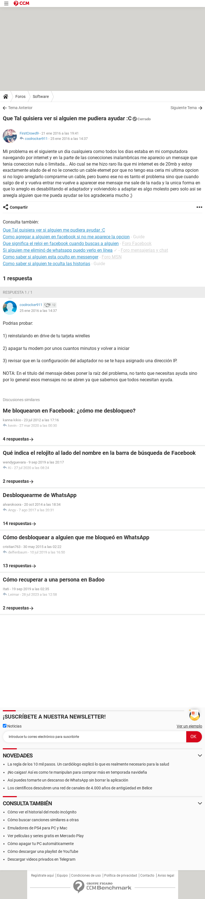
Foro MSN (112, 257)
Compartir (19, 207)
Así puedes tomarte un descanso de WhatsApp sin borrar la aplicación (68, 780)
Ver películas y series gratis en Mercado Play (46, 836)
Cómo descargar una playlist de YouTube (43, 851)
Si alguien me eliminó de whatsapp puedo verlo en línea (58, 250)
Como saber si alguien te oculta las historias (46, 263)
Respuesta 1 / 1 (17, 292)
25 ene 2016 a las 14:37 (69, 139)
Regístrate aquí (42, 875)
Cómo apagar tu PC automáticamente (41, 843)
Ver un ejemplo (189, 726)
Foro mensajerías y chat (144, 250)
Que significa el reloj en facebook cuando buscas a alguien (61, 243)
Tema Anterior (20, 107)
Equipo (62, 875)
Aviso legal (166, 875)
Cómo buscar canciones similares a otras (43, 820)
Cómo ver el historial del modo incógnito (42, 812)
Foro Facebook (137, 243)
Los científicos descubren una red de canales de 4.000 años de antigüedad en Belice (80, 788)
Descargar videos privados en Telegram (41, 859)
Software (41, 96)
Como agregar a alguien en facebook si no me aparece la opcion (66, 236)
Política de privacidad (120, 875)
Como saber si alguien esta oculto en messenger (50, 257)
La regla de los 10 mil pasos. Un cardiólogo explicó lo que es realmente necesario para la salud (88, 764)
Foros (20, 96)
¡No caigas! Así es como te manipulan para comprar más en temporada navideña (77, 772)
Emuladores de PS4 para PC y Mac (37, 828)
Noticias (12, 726)
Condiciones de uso (86, 875)
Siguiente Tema (184, 107)
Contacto (147, 875)
